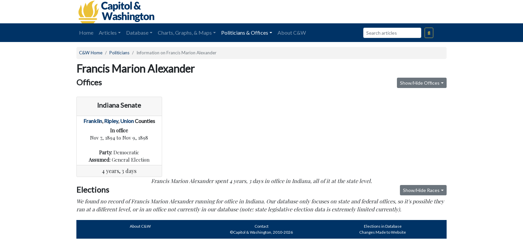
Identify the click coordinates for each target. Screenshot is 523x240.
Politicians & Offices (244, 32)
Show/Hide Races (421, 190)
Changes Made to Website (382, 232)
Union (127, 121)
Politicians (119, 52)
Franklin (92, 121)
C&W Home (90, 52)
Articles (108, 32)
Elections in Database (383, 226)
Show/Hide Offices (420, 83)
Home (86, 32)
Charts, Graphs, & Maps (185, 32)
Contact (261, 226)
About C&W (292, 32)
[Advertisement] (372, 12)
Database (137, 32)
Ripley (111, 121)
